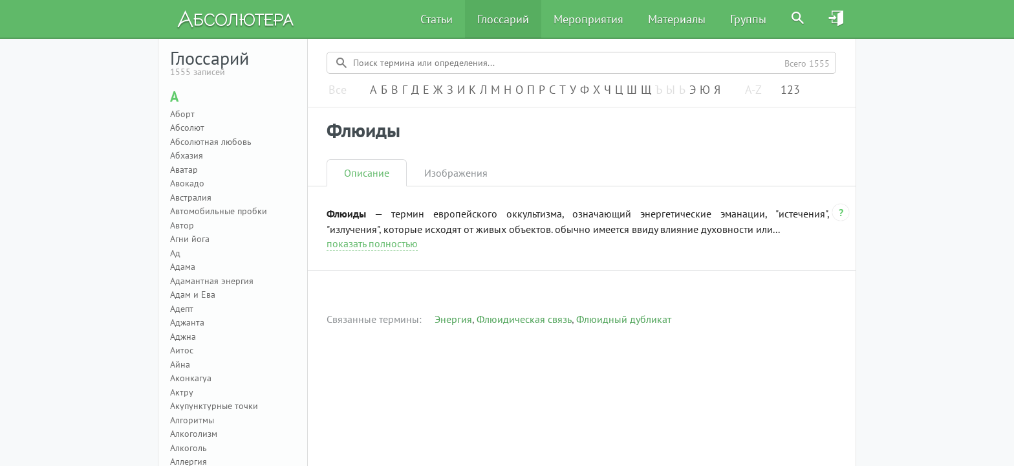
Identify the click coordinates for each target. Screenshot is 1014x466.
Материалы (677, 19)
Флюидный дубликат (623, 319)
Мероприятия (588, 19)
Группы (748, 19)
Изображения (456, 172)
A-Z (753, 90)
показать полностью (372, 243)
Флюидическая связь (524, 319)
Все (338, 90)
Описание (366, 172)
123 (790, 90)
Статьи (436, 19)
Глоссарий (503, 19)
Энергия (453, 319)
